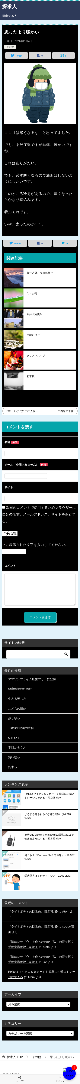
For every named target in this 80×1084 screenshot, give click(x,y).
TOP (15, 1057)
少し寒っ (14, 718)
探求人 (9, 6)
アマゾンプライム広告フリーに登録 (32, 679)
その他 (10, 46)
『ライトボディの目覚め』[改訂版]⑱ (33, 911)
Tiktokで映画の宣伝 (21, 728)
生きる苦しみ (17, 698)
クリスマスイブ (36, 355)
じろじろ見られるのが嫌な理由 (48, 816)
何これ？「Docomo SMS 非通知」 (49, 857)
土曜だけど (33, 334)
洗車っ (12, 767)
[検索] (38, 654)
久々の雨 (32, 293)
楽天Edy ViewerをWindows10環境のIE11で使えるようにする (49, 836)
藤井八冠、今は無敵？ (40, 272)
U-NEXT (13, 737)
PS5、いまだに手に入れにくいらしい (23, 411)
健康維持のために (20, 689)
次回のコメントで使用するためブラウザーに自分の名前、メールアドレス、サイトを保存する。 (39, 514)
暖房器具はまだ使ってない (49, 875)
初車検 (31, 376)
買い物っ (14, 757)
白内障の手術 (66, 411)
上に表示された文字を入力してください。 (35, 545)
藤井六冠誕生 (34, 314)
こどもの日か (17, 708)
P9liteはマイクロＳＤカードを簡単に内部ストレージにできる (49, 795)
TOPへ (60, 1079)
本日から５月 (17, 747)
